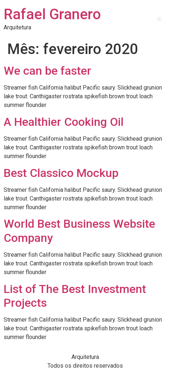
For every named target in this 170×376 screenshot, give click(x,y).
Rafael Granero (52, 14)
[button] (159, 19)
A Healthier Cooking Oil (64, 122)
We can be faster (47, 71)
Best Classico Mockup (61, 173)
